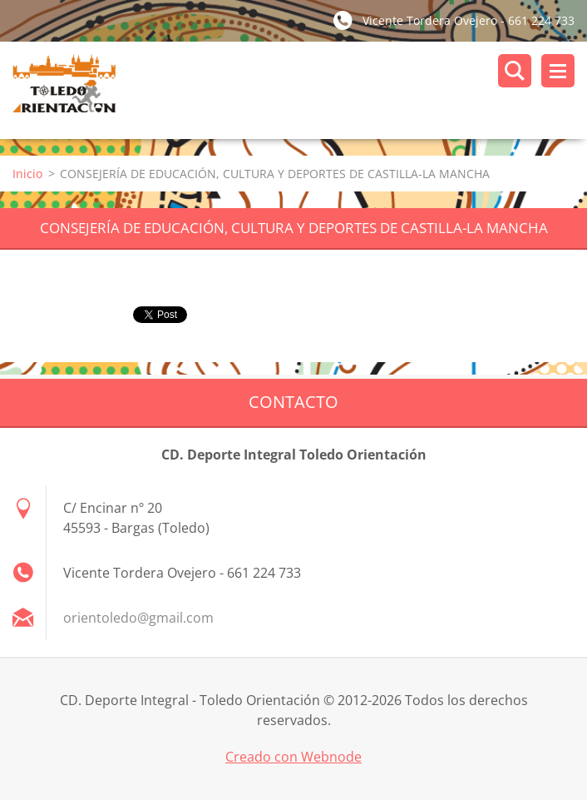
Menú (558, 70)
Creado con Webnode (293, 757)
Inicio (27, 173)
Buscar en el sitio (514, 70)
